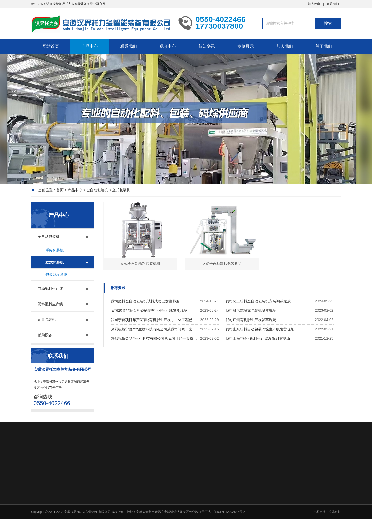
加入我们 (284, 46)
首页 (60, 190)
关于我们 (323, 46)
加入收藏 (314, 4)
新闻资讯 (206, 46)
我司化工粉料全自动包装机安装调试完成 (258, 301)
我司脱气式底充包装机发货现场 (251, 310)
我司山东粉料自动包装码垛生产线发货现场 (260, 329)
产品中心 (89, 46)
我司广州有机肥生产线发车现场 (251, 320)
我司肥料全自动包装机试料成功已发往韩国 (145, 301)
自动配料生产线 (50, 288)
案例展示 (245, 46)
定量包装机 (47, 319)
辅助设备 (45, 335)
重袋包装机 (54, 250)
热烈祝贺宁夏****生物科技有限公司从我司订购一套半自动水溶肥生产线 (154, 329)
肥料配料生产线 (50, 304)
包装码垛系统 (56, 274)
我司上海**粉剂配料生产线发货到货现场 (258, 338)
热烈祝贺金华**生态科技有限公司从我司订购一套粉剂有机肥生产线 (154, 338)
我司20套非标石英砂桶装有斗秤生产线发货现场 (149, 310)
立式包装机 (121, 190)
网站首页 (50, 46)
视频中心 (167, 46)
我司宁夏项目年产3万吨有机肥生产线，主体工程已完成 (154, 320)
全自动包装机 (97, 190)
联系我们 (333, 4)
